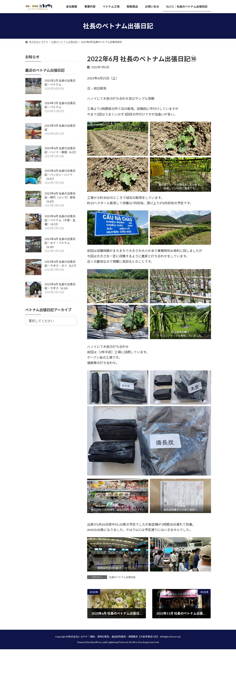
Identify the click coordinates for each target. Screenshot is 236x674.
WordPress (96, 642)
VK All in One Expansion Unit (143, 642)
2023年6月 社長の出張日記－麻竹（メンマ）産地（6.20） (60, 197)
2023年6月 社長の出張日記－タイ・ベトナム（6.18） (60, 243)
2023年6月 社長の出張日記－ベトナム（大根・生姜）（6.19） (60, 220)
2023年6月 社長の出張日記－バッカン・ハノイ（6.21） (60, 175)
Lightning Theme (117, 642)
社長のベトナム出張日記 (122, 577)
